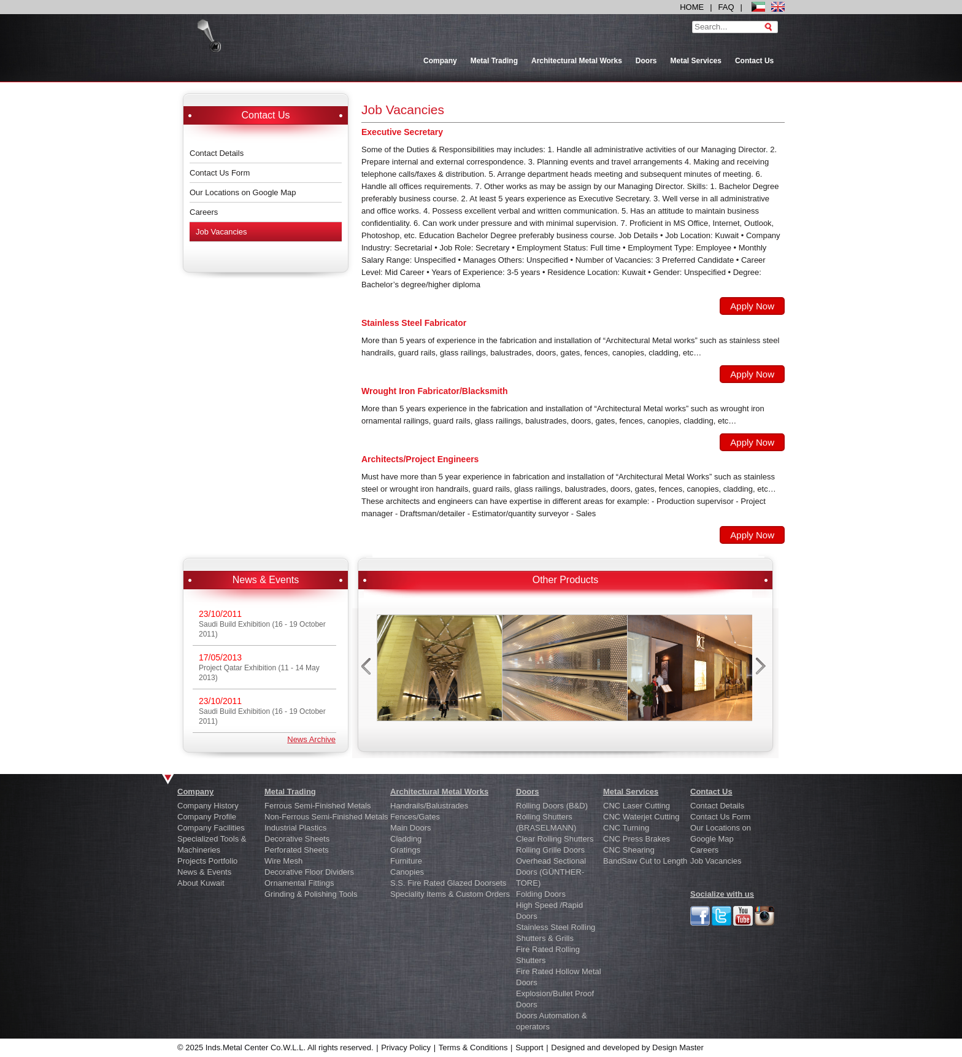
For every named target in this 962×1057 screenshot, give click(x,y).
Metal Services (696, 60)
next (762, 669)
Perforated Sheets (296, 849)
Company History (208, 805)
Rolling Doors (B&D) (552, 805)
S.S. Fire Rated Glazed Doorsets (448, 883)
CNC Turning (626, 827)
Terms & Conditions (473, 1047)
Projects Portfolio (207, 860)
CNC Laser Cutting (636, 805)
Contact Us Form (220, 172)
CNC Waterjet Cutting (641, 816)
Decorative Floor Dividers (309, 872)
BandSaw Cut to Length (645, 860)
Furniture (406, 860)
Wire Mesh (283, 860)
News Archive (311, 739)
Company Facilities (211, 827)
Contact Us (754, 60)
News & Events (204, 872)
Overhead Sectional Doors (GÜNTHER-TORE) (551, 872)
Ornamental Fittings (299, 883)
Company (440, 60)
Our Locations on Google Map (243, 192)
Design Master (678, 1047)
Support (529, 1047)
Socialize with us (722, 894)
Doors (646, 60)
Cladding (405, 838)
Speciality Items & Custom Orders (450, 894)
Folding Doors (541, 894)
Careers (204, 212)
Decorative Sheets (296, 838)
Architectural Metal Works (576, 60)
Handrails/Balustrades (429, 805)
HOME (692, 7)
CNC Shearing (629, 849)
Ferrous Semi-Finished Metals (317, 805)
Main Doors (410, 827)
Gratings (405, 849)
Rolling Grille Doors (550, 849)
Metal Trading (494, 60)
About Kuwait (201, 883)
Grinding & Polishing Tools (311, 894)
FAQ (726, 7)
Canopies (407, 872)
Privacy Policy (406, 1047)
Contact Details (217, 153)
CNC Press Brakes (636, 838)
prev (367, 669)
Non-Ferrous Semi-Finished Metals (326, 816)
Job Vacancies (221, 231)
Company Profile (206, 816)
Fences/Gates (415, 816)
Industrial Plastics (295, 827)
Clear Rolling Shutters (554, 838)
